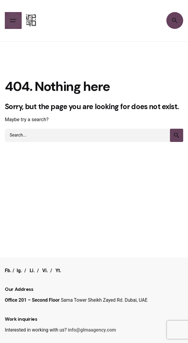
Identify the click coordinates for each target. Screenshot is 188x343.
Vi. (45, 270)
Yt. (58, 270)
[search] (176, 135)
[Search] (174, 20)
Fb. (8, 270)
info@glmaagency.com (92, 330)
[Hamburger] (13, 20)
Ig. (19, 270)
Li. (32, 270)
